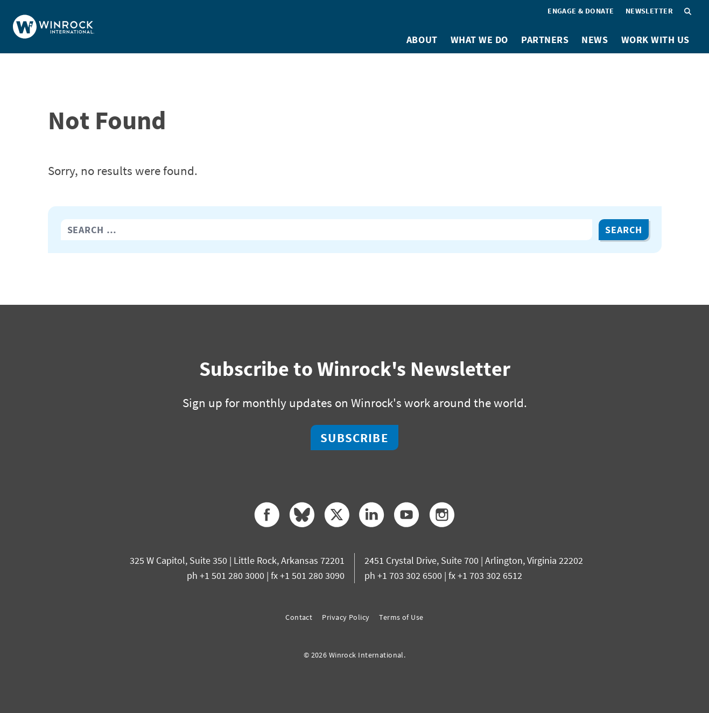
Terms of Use (401, 617)
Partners (544, 39)
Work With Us (655, 39)
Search (623, 229)
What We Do (479, 39)
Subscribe (354, 437)
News (594, 39)
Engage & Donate (580, 11)
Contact (298, 617)
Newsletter (649, 11)
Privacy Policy (345, 617)
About (422, 39)
